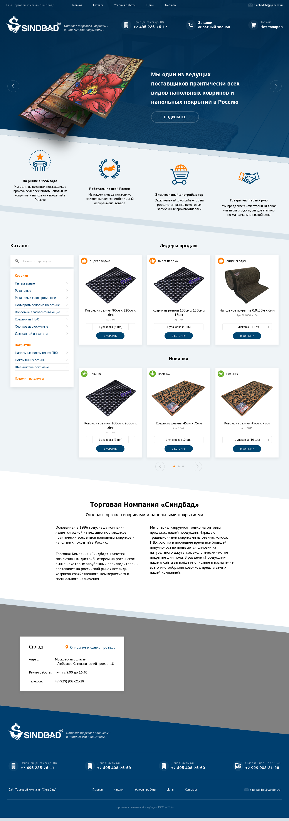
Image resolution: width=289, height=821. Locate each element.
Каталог (98, 5)
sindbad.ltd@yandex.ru (268, 5)
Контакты (170, 5)
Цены (150, 5)
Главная (77, 5)
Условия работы (125, 5)
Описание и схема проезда (93, 647)
